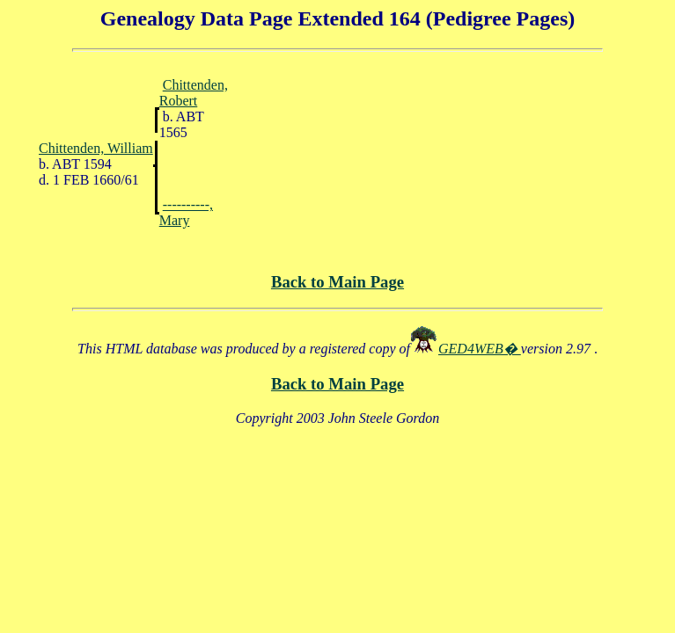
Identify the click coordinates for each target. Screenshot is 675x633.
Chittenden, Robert (193, 92)
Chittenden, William (96, 148)
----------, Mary (186, 212)
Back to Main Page (337, 282)
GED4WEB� (479, 348)
